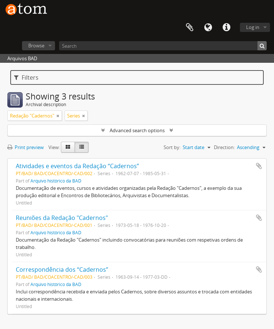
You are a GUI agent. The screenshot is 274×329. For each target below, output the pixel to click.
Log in (252, 27)
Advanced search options (137, 130)
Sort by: (172, 147)
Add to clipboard (259, 166)
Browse (36, 45)
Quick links (226, 27)
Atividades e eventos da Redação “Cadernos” (77, 166)
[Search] (163, 45)
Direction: (224, 147)
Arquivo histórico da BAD (55, 181)
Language (208, 27)
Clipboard (189, 27)
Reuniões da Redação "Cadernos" (62, 218)
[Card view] (68, 147)
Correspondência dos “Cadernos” (62, 269)
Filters (26, 77)
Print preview (25, 147)
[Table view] (81, 147)
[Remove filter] (57, 115)
